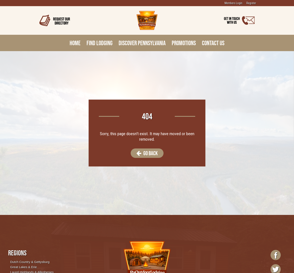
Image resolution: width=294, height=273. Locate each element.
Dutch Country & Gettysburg (29, 262)
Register (251, 3)
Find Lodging (99, 42)
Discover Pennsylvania (142, 42)
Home (75, 42)
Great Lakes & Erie (23, 267)
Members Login (233, 3)
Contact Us (213, 42)
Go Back (147, 153)
